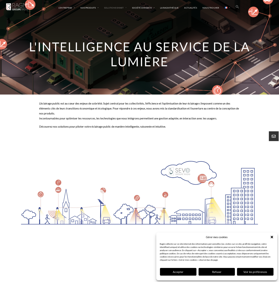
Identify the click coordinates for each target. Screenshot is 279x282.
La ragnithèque (169, 7)
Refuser (217, 271)
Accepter (178, 271)
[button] (272, 237)
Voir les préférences (255, 271)
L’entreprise (67, 7)
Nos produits (89, 7)
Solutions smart (115, 7)
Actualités (190, 7)
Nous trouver (210, 7)
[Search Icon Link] (237, 7)
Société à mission (143, 7)
